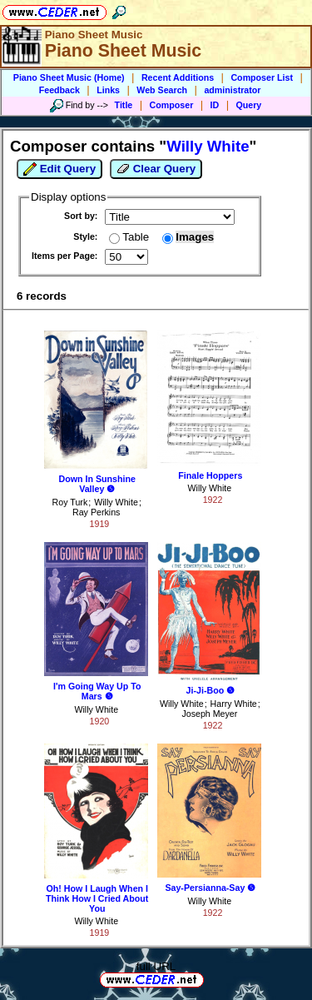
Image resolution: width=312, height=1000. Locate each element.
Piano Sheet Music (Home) (69, 77)
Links (108, 90)
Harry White (233, 704)
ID (215, 105)
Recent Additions (177, 77)
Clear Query (156, 169)
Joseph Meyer (209, 714)
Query (249, 105)
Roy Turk (70, 502)
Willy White (116, 502)
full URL (156, 966)
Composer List (261, 77)
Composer (172, 105)
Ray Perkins (96, 512)
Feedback (59, 90)
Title (124, 105)
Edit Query (59, 169)
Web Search (161, 90)
